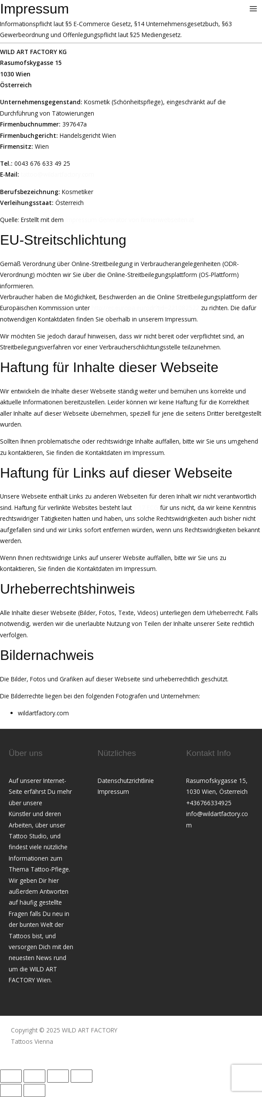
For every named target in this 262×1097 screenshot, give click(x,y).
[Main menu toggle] (253, 9)
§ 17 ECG (145, 507)
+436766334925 (208, 803)
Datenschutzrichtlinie (126, 780)
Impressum (113, 791)
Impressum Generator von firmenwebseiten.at (129, 219)
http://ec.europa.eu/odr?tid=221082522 (145, 308)
